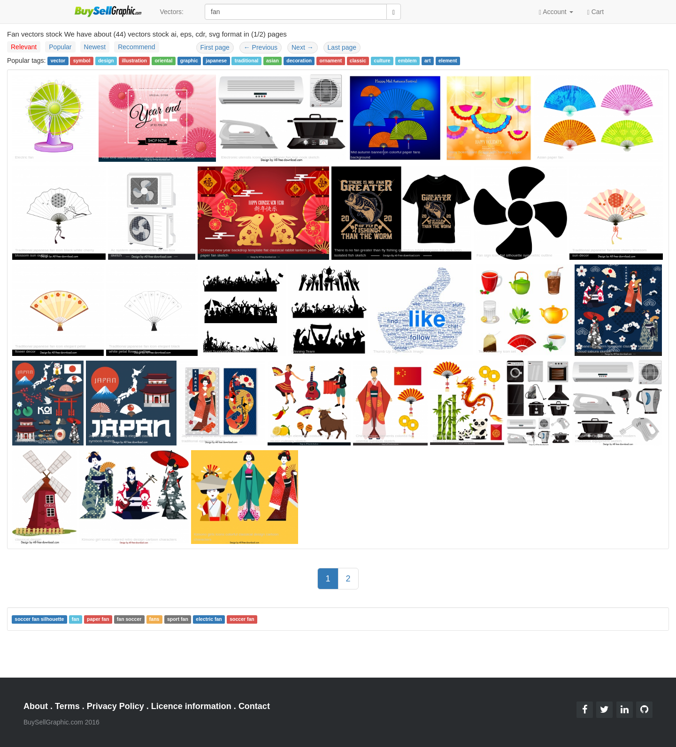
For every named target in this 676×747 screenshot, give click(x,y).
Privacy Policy (115, 706)
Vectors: (172, 11)
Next (303, 47)
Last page (342, 47)
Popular (60, 47)
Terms (67, 706)
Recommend (136, 47)
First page (215, 47)
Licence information (191, 706)
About (35, 706)
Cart (595, 11)
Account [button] (556, 12)
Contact (254, 706)
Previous (260, 47)
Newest (95, 47)
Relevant (24, 47)
